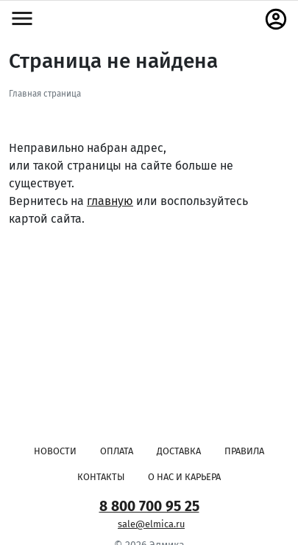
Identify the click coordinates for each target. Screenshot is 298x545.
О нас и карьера (184, 476)
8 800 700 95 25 (149, 506)
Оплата (116, 451)
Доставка (179, 451)
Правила (244, 451)
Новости (55, 451)
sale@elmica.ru (151, 524)
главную (110, 201)
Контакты (100, 476)
